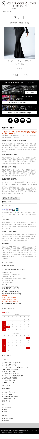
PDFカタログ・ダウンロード (10, 373)
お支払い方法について (8, 392)
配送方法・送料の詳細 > (11, 198)
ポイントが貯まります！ (9, 380)
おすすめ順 (13, 23)
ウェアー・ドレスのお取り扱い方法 (12, 376)
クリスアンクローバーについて (11, 363)
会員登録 (4, 409)
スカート (12, 11)
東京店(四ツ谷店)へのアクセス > (11, 303)
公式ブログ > (6, 385)
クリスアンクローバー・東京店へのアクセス (15, 367)
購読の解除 (5, 420)
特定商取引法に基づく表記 (10, 396)
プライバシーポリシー (8, 398)
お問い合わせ (6, 401)
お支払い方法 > (7, 202)
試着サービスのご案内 (8, 371)
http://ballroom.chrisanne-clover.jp (11, 293)
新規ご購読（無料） (8, 418)
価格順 (21, 23)
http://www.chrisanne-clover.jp (10, 290)
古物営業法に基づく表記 (9, 378)
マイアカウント (6, 407)
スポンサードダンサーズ (9, 382)
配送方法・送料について (9, 394)
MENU (12, 8)
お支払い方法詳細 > (8, 262)
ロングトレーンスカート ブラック (19, 61)
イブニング (5, 11)
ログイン (4, 412)
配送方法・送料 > (8, 128)
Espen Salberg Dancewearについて (12, 369)
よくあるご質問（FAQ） (9, 365)
